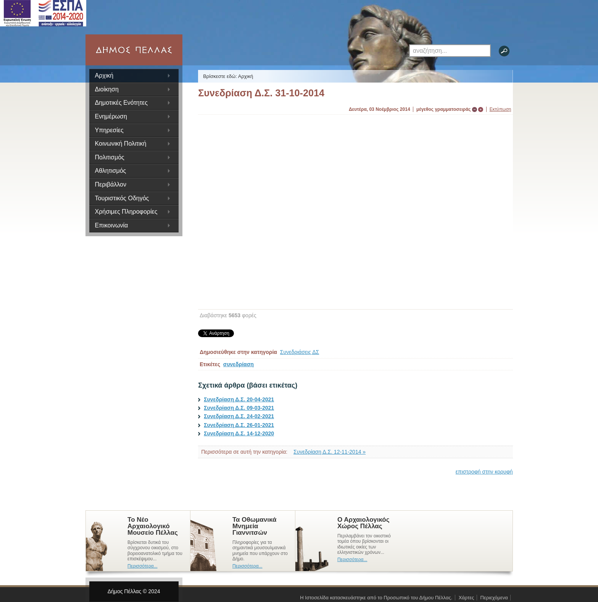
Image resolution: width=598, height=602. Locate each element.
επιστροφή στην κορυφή (484, 472)
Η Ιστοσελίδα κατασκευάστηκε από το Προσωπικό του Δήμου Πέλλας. (376, 597)
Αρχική (104, 75)
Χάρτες (466, 597)
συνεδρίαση (238, 364)
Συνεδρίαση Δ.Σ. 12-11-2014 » (329, 452)
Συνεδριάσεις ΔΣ (299, 352)
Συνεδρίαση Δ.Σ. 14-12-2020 (239, 433)
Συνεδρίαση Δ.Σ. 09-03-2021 (239, 408)
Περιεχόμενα (494, 597)
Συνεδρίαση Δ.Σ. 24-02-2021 (239, 416)
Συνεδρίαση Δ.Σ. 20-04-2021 (239, 399)
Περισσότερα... (142, 566)
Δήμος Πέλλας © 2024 (134, 591)
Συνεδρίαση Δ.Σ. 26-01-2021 (239, 425)
